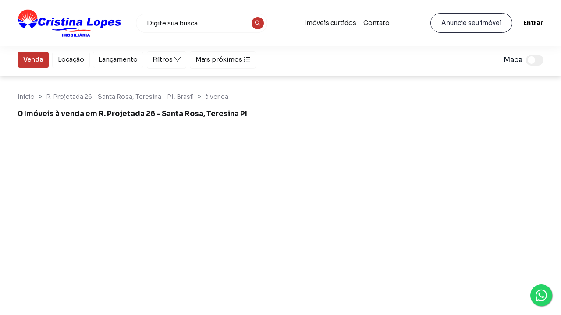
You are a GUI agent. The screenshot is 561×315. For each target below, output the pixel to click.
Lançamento (118, 59)
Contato (376, 23)
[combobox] (201, 23)
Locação (71, 59)
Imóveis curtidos (330, 23)
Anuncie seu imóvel (471, 23)
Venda (33, 59)
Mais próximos (222, 59)
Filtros (167, 59)
